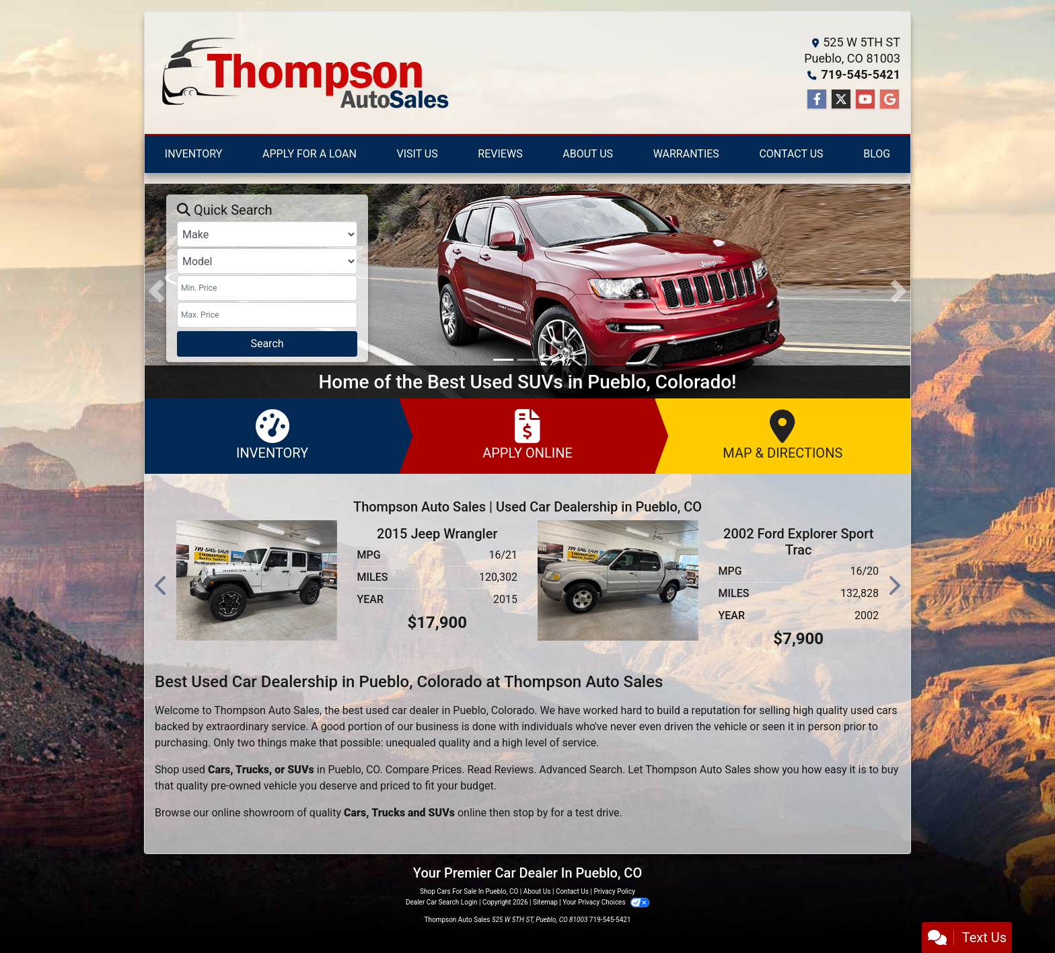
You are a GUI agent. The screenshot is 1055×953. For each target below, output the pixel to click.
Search (266, 343)
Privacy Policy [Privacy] (614, 891)
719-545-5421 (861, 74)
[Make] (267, 234)
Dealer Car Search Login (442, 902)
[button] (156, 291)
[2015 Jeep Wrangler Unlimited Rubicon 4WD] (256, 579)
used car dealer (402, 710)
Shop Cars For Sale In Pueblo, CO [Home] (469, 891)
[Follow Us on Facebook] (816, 100)
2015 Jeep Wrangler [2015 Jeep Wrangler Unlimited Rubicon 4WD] (437, 534)
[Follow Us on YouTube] (865, 100)
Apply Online (527, 435)
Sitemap (545, 902)
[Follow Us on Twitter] (841, 100)
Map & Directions (782, 435)
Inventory (272, 435)
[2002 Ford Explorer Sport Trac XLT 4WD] (618, 579)
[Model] (267, 261)
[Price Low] (267, 288)
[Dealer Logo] (303, 72)
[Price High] (267, 315)
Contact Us (572, 891)
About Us (537, 891)
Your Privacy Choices (605, 902)
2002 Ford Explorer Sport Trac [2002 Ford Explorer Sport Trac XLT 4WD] (798, 542)
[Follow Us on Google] (889, 100)
